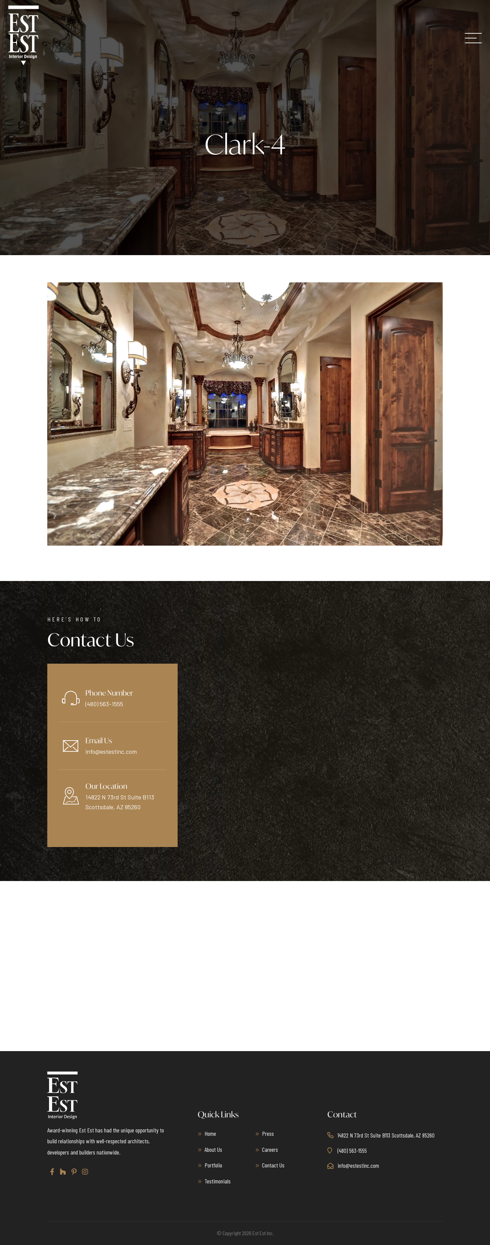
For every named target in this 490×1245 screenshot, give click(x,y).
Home (210, 1133)
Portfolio (213, 1165)
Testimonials (218, 1181)
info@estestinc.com (111, 751)
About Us (213, 1149)
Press (268, 1133)
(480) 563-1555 (104, 704)
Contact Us (273, 1165)
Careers (270, 1149)
